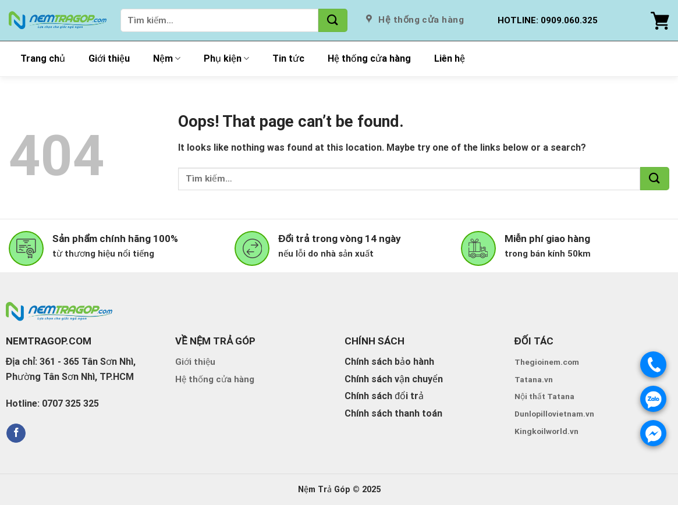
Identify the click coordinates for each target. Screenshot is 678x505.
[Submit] (332, 20)
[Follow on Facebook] (16, 433)
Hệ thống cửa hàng (369, 58)
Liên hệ (449, 58)
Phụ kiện (226, 59)
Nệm (166, 59)
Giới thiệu (109, 58)
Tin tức (288, 58)
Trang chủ (42, 58)
